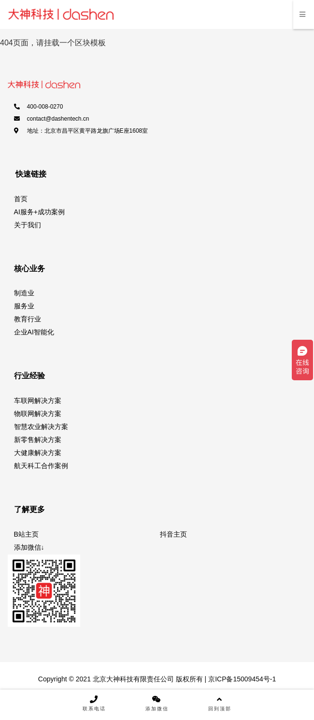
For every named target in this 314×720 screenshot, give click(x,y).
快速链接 (30, 174)
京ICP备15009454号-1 (241, 679)
